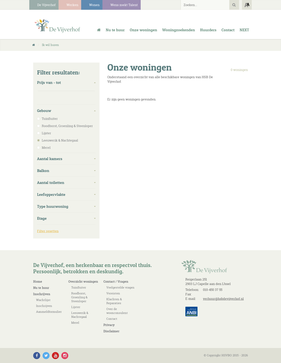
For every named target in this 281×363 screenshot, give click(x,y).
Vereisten (113, 293)
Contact (111, 319)
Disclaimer (111, 331)
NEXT (244, 30)
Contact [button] (228, 30)
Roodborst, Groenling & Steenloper (79, 297)
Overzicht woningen (83, 281)
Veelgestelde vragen (120, 287)
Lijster (75, 307)
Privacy (109, 325)
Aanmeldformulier (49, 312)
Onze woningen (143, 30)
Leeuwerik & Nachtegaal (79, 315)
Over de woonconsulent (117, 311)
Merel (75, 323)
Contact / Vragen (115, 281)
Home (37, 281)
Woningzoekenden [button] (178, 30)
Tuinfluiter (78, 287)
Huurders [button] (208, 30)
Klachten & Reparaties (114, 301)
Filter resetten (48, 231)
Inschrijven (41, 294)
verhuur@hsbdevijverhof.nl (223, 299)
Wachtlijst (43, 300)
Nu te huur (115, 30)
